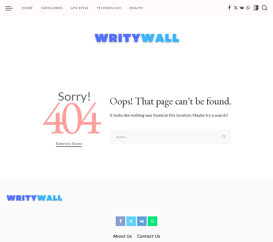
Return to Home (69, 143)
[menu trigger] (11, 8)
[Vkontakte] (242, 8)
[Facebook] (229, 8)
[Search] (264, 8)
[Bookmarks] (256, 8)
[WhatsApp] (248, 8)
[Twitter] (236, 8)
